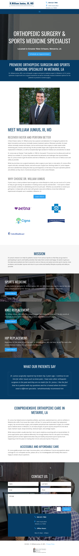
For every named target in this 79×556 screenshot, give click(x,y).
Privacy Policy (50, 544)
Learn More (39, 197)
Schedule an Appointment (39, 54)
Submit (66, 509)
